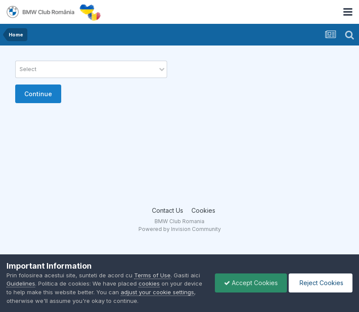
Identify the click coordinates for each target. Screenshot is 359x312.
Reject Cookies (320, 282)
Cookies (203, 210)
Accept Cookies (251, 282)
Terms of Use (152, 275)
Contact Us (167, 210)
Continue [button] (38, 94)
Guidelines (21, 283)
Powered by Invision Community (179, 229)
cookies (149, 283)
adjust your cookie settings (157, 292)
